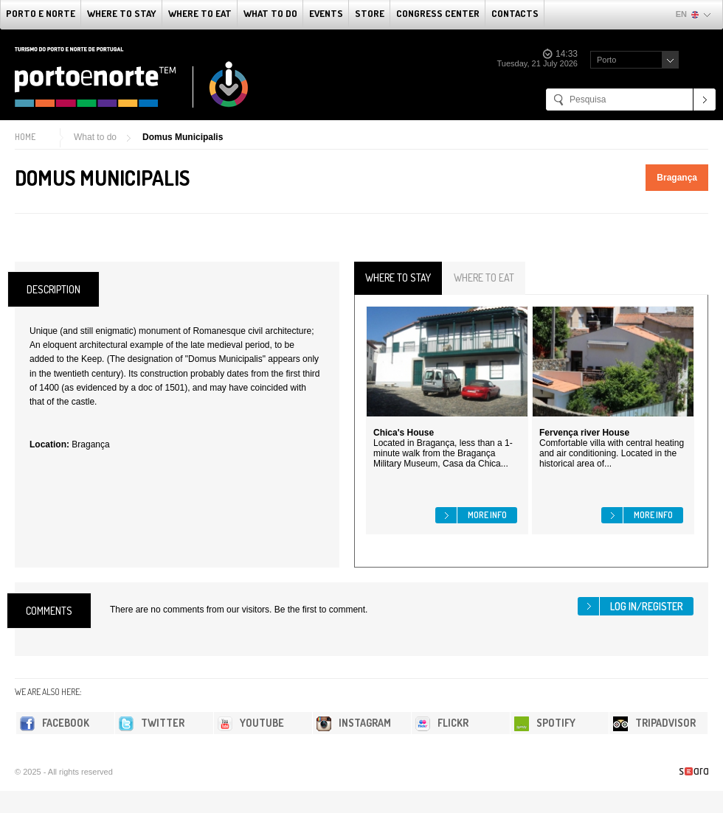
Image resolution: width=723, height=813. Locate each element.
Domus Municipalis (182, 137)
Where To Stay (121, 13)
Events (326, 13)
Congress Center (438, 13)
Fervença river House (584, 433)
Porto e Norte (40, 13)
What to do (270, 13)
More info (487, 514)
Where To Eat (200, 13)
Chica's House (403, 433)
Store (369, 13)
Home (25, 136)
